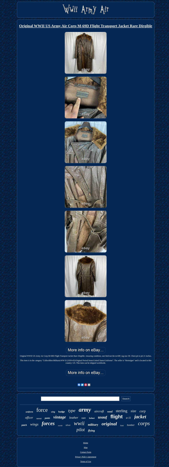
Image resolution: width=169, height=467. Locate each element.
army (85, 409)
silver (68, 425)
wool (109, 411)
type (71, 410)
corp (143, 411)
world (60, 425)
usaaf (102, 417)
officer (29, 417)
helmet (92, 418)
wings (34, 424)
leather (73, 417)
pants (47, 418)
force (42, 410)
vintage (59, 417)
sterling (121, 411)
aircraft (99, 411)
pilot (80, 429)
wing (53, 412)
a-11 (128, 417)
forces (48, 423)
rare (83, 417)
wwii (79, 423)
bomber (131, 425)
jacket (140, 416)
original (109, 423)
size (133, 411)
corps (144, 423)
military (93, 424)
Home (85, 443)
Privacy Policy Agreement (85, 457)
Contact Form (85, 452)
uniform (29, 411)
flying (91, 430)
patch (24, 425)
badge (61, 411)
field (122, 425)
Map (86, 447)
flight (116, 416)
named (39, 418)
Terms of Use (85, 461)
